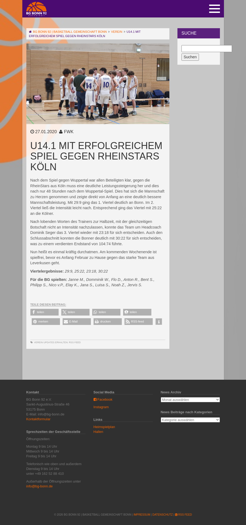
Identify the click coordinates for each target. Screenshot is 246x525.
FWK (69, 131)
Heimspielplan (104, 427)
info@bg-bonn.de (39, 486)
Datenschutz (162, 514)
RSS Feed (75, 342)
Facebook (103, 399)
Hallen (98, 432)
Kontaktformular (38, 419)
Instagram (101, 407)
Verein (38, 342)
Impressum (142, 514)
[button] (44, 312)
